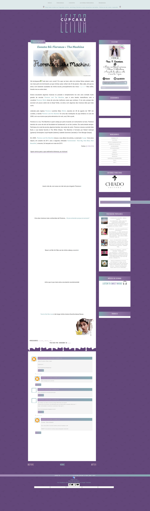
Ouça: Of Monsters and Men (118, 240)
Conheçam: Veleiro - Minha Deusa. (118, 219)
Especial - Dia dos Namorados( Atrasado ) (118, 230)
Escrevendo (114, 146)
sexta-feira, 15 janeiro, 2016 (53, 377)
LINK (88, 146)
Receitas (114, 156)
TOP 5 (51, 341)
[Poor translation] (77, 484)
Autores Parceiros (87, 3)
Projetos (114, 154)
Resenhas (102, 3)
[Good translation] (71, 484)
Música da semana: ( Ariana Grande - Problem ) (118, 250)
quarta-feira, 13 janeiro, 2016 (55, 358)
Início (50, 3)
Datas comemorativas (114, 142)
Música (46, 341)
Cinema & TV (114, 138)
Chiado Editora (105, 202)
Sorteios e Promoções (115, 158)
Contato (72, 3)
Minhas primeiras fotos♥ (118, 260)
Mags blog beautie (42, 358)
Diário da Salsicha (114, 144)
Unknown (43, 377)
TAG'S (114, 160)
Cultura (41, 341)
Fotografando (114, 148)
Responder (41, 370)
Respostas (39, 374)
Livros (115, 150)
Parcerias (60, 3)
